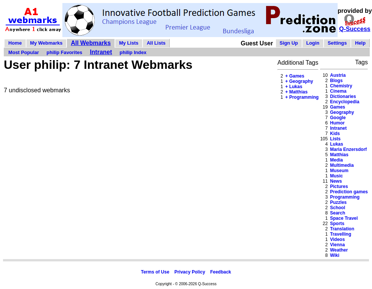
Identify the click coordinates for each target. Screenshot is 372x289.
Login (312, 43)
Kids (335, 133)
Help (360, 43)
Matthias (339, 154)
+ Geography (299, 81)
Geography (342, 112)
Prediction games (349, 191)
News (336, 181)
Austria (338, 75)
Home (15, 43)
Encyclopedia (344, 101)
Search (337, 213)
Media (336, 160)
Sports (337, 223)
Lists (335, 138)
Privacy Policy (189, 272)
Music (336, 176)
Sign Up (289, 43)
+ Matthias (296, 92)
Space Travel (344, 218)
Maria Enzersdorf (348, 149)
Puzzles (338, 202)
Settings (337, 43)
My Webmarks (46, 43)
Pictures (339, 186)
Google (338, 117)
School (337, 207)
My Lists (128, 43)
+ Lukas (293, 86)
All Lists (156, 43)
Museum (339, 170)
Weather (339, 250)
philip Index (132, 52)
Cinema (338, 91)
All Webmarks (91, 43)
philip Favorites (64, 52)
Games (337, 107)
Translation (342, 229)
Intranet (101, 52)
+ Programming (302, 97)
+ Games (294, 76)
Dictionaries (343, 96)
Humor (337, 123)
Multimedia (342, 165)
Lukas (336, 144)
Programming (345, 197)
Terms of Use (155, 272)
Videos (337, 239)
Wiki (334, 255)
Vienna (337, 244)
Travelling (340, 234)
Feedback (220, 272)
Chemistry (341, 86)
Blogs (336, 80)
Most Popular (23, 52)
